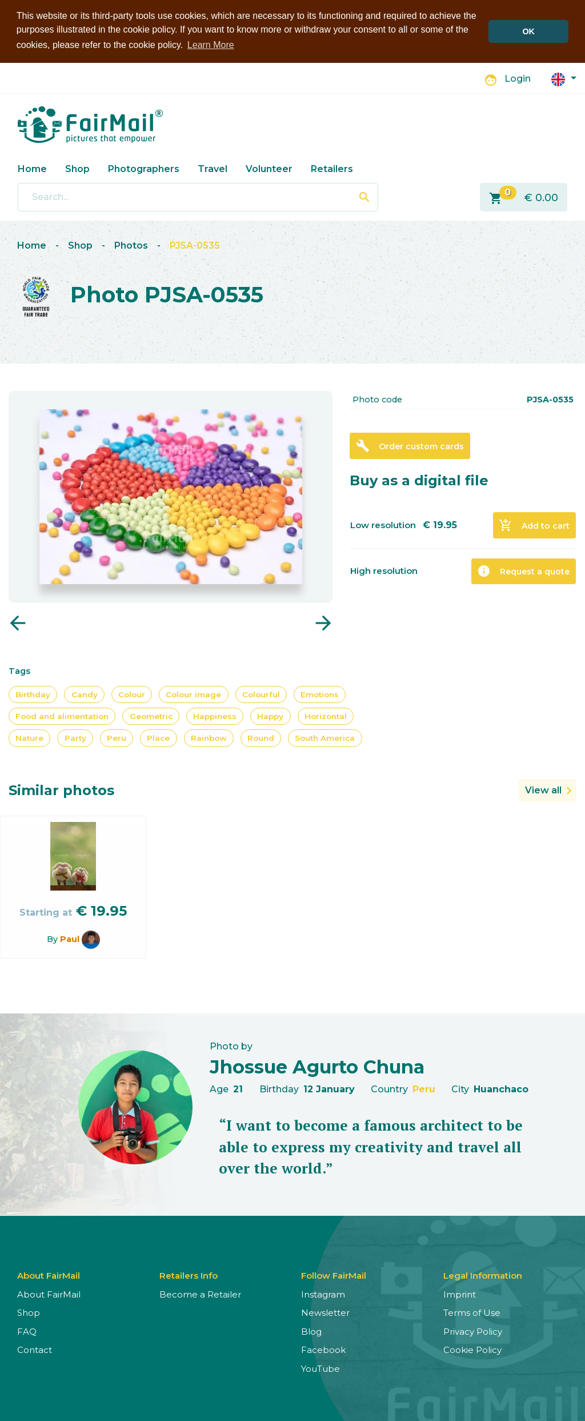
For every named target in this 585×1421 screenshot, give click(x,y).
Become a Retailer (200, 1293)
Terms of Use (471, 1312)
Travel (212, 167)
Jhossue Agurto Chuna (317, 1066)
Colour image (193, 693)
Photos (131, 245)
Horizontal (325, 715)
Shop (77, 167)
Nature (29, 737)
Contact (34, 1349)
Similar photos (61, 789)
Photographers (143, 167)
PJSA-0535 (195, 245)
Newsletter (325, 1312)
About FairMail (49, 1293)
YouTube (320, 1367)
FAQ (27, 1330)
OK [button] (528, 31)
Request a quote (523, 570)
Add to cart (534, 525)
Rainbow (209, 737)
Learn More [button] (210, 45)
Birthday (32, 693)
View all (543, 789)
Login (517, 78)
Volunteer (269, 167)
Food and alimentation (62, 715)
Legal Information (482, 1274)
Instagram (323, 1293)
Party (75, 737)
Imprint (459, 1293)
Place (158, 737)
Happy (270, 715)
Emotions (319, 693)
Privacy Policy (472, 1330)
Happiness (215, 715)
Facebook (323, 1349)
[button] (563, 77)
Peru (116, 737)
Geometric (151, 715)
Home (32, 167)
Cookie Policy (472, 1349)
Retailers (332, 167)
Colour (131, 693)
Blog (311, 1330)
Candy (84, 693)
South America (325, 737)
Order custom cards (410, 445)
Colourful (261, 693)
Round (260, 737)
